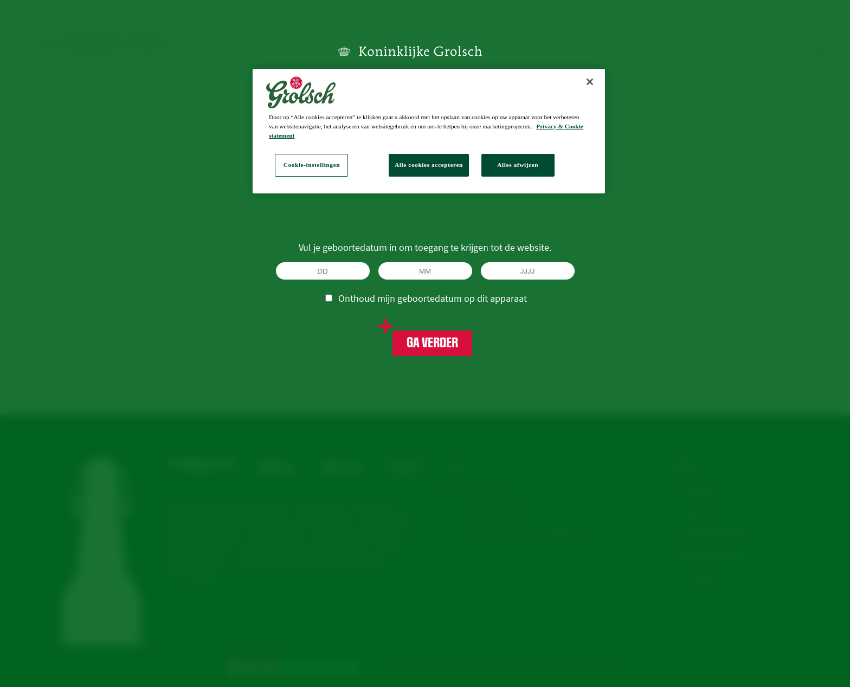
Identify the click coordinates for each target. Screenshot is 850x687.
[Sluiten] (590, 82)
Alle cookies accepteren (429, 164)
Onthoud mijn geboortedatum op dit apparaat (426, 298)
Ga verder (432, 343)
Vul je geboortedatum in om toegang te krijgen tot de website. (425, 247)
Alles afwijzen (517, 164)
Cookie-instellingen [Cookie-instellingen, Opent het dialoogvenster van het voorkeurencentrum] (312, 164)
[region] (429, 131)
